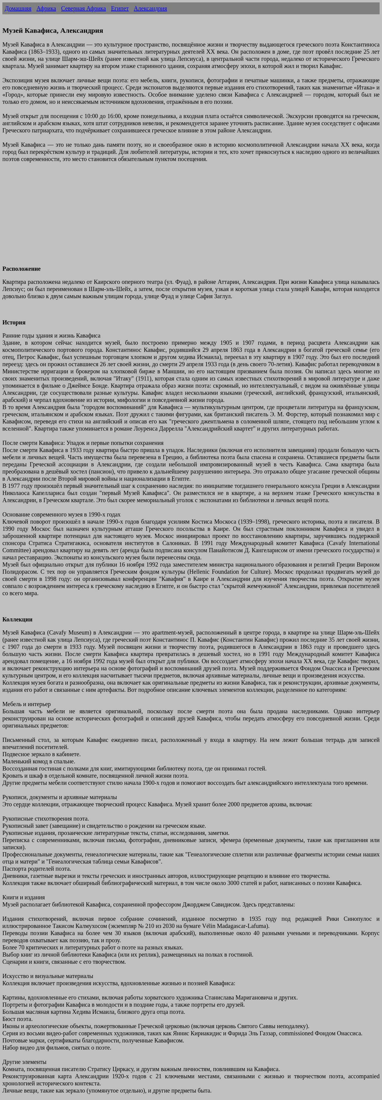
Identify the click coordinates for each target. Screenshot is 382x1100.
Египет (120, 8)
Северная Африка (83, 8)
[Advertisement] (181, 217)
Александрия (150, 8)
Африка (46, 8)
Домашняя (18, 8)
